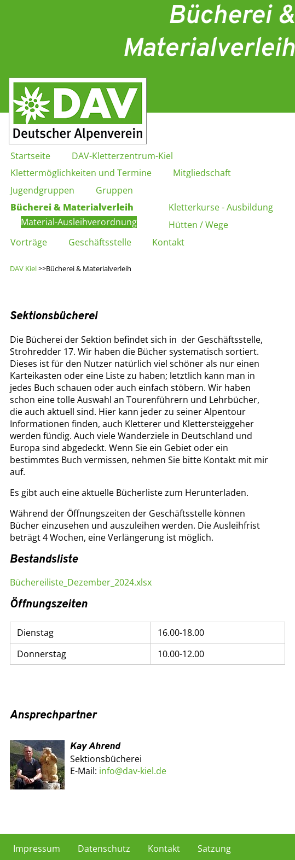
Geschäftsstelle (99, 242)
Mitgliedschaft (202, 173)
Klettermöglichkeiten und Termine (81, 173)
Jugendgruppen (42, 190)
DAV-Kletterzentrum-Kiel (122, 156)
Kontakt (168, 242)
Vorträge (28, 242)
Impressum (36, 849)
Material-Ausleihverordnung (79, 222)
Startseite (30, 156)
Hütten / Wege (198, 225)
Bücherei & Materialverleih (72, 207)
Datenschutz (104, 849)
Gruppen (114, 190)
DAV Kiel (23, 268)
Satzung (214, 849)
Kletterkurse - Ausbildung (221, 207)
